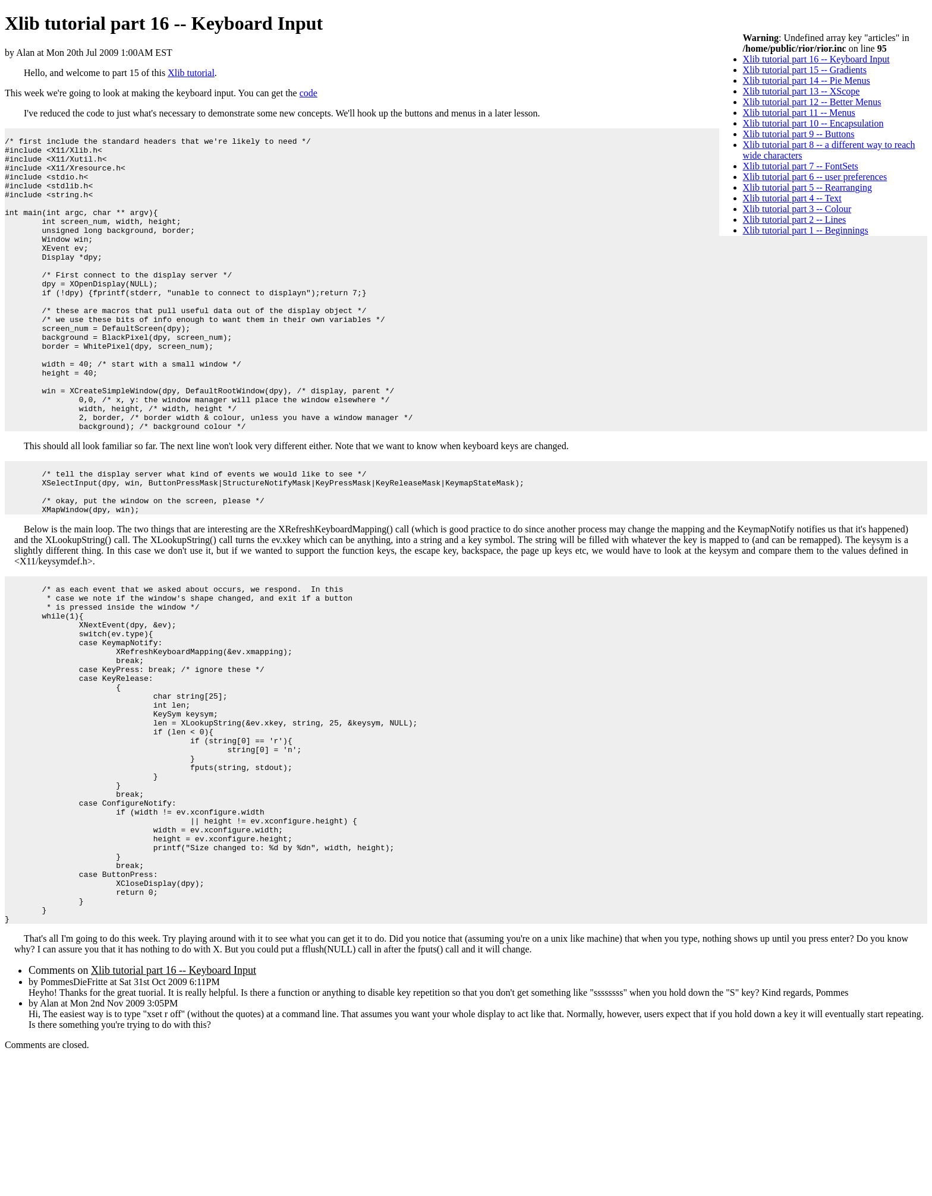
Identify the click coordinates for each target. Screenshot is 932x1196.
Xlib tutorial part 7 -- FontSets (800, 166)
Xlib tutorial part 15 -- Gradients (805, 70)
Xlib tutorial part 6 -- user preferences (815, 177)
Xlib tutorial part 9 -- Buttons (799, 134)
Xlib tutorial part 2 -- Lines (794, 219)
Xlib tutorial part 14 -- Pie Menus (806, 80)
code (308, 93)
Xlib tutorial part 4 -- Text (792, 198)
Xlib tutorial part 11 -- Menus (799, 113)
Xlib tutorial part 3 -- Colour (797, 209)
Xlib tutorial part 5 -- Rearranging (807, 187)
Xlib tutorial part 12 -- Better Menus (812, 102)
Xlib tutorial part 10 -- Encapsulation (813, 123)
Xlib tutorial (191, 73)
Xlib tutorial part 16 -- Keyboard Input (816, 59)
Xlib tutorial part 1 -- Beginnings (805, 230)
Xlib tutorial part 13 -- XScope (801, 91)
